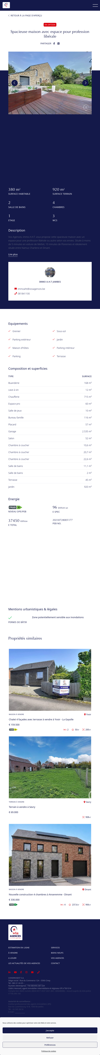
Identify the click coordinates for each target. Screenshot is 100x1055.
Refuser (50, 1037)
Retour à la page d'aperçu (25, 15)
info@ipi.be (20, 1012)
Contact (55, 963)
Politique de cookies (48, 1051)
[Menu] (95, 5)
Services (55, 947)
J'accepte (50, 1030)
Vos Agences (57, 958)
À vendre (13, 953)
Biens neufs (57, 953)
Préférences (49, 1045)
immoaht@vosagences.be (31, 288)
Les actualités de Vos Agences (24, 963)
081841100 (24, 293)
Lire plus (13, 254)
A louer (12, 958)
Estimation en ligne (18, 947)
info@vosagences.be (34, 983)
